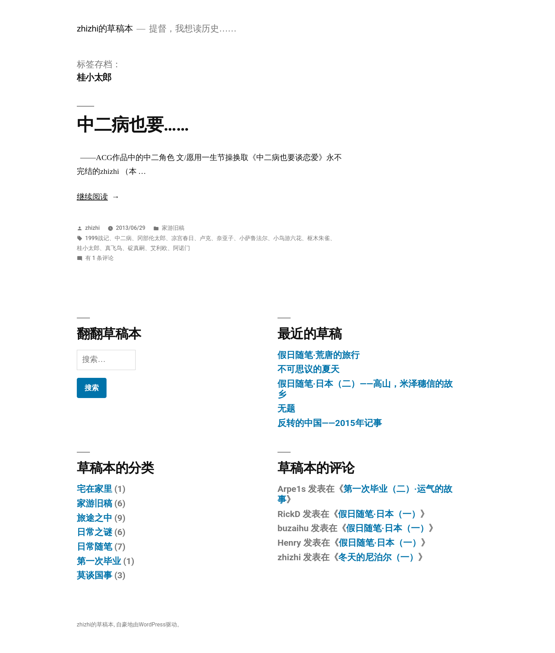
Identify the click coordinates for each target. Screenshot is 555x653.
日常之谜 (94, 532)
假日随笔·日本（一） (379, 514)
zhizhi (92, 228)
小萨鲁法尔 (253, 238)
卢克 (205, 238)
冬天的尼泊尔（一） (378, 557)
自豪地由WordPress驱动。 (149, 624)
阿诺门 (181, 248)
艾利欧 (158, 248)
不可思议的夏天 (308, 369)
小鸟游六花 (287, 238)
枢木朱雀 (318, 238)
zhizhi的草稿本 (105, 28)
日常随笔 (94, 546)
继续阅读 (98, 197)
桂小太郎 (88, 248)
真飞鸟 (113, 248)
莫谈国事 (94, 575)
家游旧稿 (173, 228)
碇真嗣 (136, 248)
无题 (286, 408)
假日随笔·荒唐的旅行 (319, 355)
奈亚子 (225, 238)
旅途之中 (94, 518)
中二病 (123, 238)
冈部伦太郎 (151, 238)
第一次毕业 (99, 561)
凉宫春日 (182, 238)
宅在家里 (94, 489)
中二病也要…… (133, 124)
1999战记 (97, 238)
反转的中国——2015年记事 (330, 423)
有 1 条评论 (99, 258)
